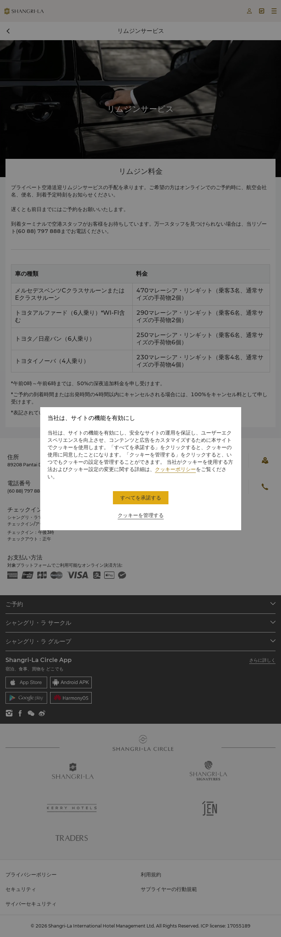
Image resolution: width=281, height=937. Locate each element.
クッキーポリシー (175, 469)
